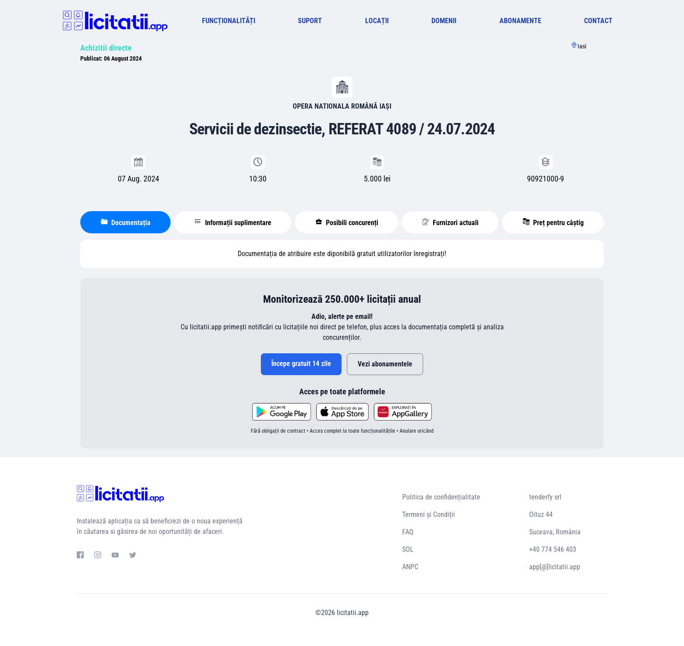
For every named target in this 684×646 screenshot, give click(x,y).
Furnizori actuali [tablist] (450, 222)
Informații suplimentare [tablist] (233, 222)
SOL (408, 549)
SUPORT (310, 21)
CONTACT (598, 21)
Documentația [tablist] (125, 222)
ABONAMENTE (520, 21)
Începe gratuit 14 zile (301, 363)
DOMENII (443, 21)
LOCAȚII (377, 21)
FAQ (408, 532)
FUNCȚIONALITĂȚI (228, 21)
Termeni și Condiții (428, 514)
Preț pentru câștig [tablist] (553, 222)
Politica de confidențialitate (441, 497)
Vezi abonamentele (385, 364)
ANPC (410, 567)
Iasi (582, 46)
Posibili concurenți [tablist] (346, 222)
